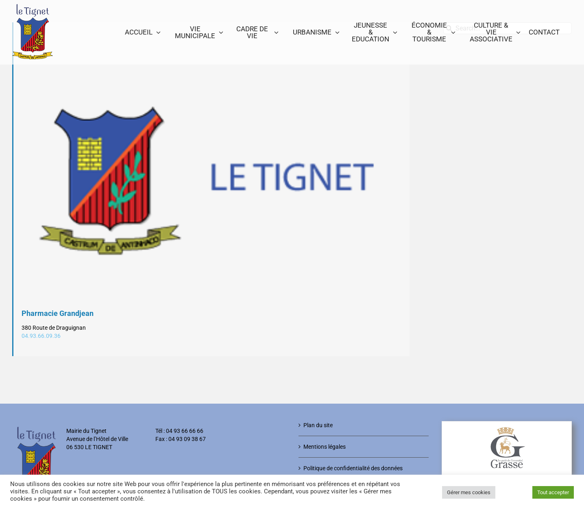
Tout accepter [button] (553, 492)
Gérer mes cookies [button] (468, 492)
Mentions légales (324, 446)
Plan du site (318, 425)
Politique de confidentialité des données (353, 468)
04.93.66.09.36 (41, 336)
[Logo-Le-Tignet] (211, 181)
